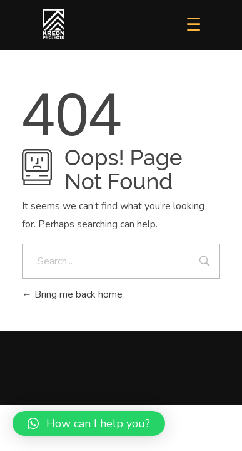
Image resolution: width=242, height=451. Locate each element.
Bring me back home (72, 294)
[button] (89, 423)
